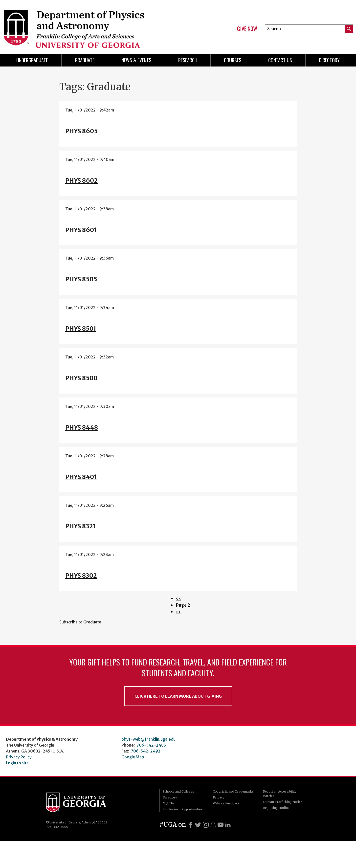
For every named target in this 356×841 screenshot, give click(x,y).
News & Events (136, 60)
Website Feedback (226, 803)
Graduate (84, 60)
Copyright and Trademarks (233, 791)
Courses (232, 60)
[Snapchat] (213, 825)
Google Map (132, 756)
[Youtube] (220, 825)
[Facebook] (191, 825)
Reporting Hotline (276, 808)
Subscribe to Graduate (80, 622)
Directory (329, 60)
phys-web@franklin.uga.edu (148, 739)
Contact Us (280, 60)
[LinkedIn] (228, 825)
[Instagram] (206, 825)
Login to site (17, 762)
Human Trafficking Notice (282, 802)
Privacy (218, 797)
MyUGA (168, 803)
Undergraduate (32, 60)
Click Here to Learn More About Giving (178, 696)
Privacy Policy (19, 756)
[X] (198, 825)
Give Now (247, 28)
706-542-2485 (151, 745)
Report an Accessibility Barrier (279, 794)
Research (187, 60)
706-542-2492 (145, 751)
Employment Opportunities (182, 809)
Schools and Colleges (178, 791)
